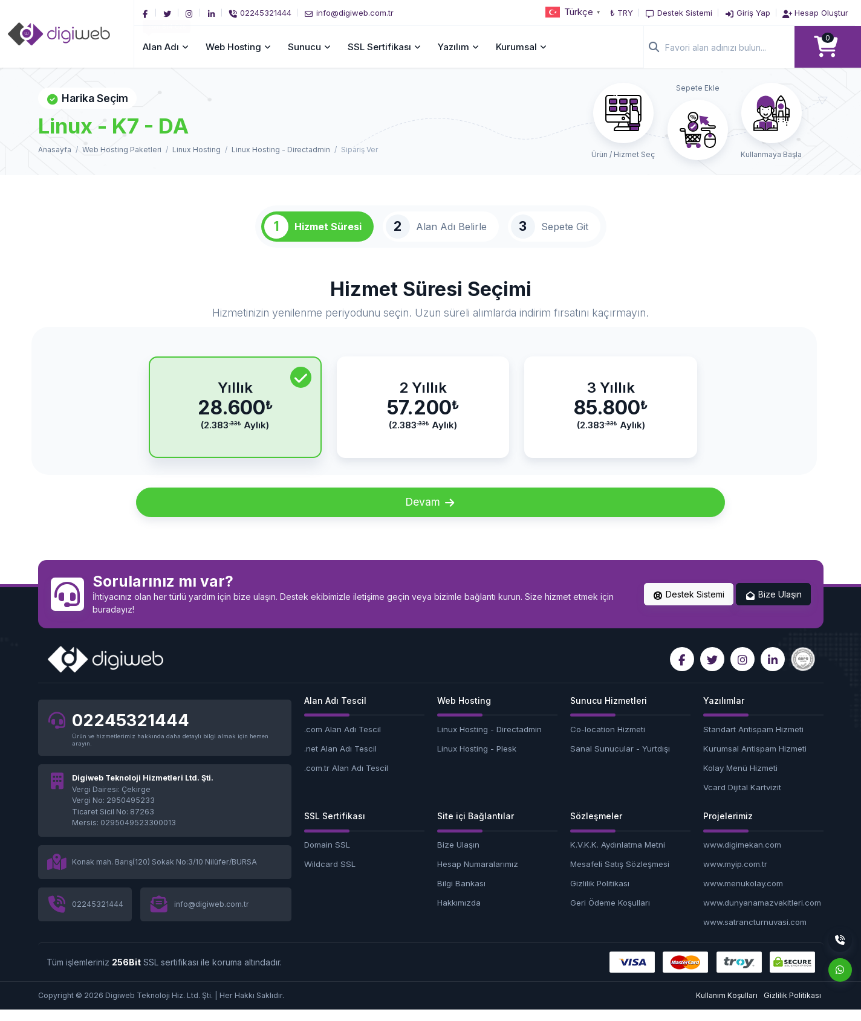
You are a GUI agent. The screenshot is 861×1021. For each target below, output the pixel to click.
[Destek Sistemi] (678, 13)
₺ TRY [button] (621, 13)
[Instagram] (192, 13)
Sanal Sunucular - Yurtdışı (620, 760)
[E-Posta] (351, 13)
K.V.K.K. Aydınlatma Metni (617, 857)
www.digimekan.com (742, 857)
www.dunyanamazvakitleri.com (762, 914)
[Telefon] (263, 13)
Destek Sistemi (689, 606)
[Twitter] (170, 13)
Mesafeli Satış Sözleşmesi (619, 876)
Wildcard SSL (330, 876)
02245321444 (130, 732)
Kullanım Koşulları (727, 1006)
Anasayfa (54, 150)
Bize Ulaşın (773, 606)
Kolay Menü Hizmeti (740, 779)
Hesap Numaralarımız (477, 876)
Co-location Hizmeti (607, 741)
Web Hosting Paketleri (121, 150)
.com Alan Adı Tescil (342, 741)
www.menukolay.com (743, 895)
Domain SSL (327, 857)
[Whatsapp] (840, 970)
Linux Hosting (196, 150)
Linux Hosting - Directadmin (281, 150)
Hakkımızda (459, 914)
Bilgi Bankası (461, 895)
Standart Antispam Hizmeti (753, 741)
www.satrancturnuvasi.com (755, 933)
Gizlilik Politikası (599, 895)
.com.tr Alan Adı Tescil (346, 779)
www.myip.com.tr (735, 876)
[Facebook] (148, 13)
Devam (430, 513)
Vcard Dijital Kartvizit (742, 799)
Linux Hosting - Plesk (476, 760)
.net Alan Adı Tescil (340, 760)
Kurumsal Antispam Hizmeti (755, 760)
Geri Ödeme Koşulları (610, 914)
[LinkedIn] (213, 13)
